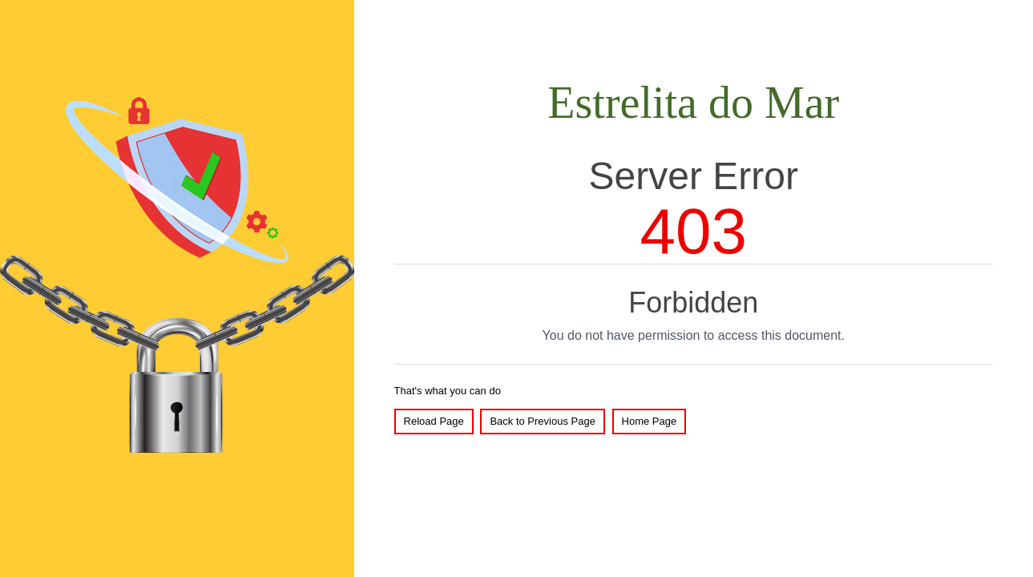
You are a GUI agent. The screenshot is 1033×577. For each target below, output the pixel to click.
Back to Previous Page (542, 421)
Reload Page (434, 421)
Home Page (649, 421)
